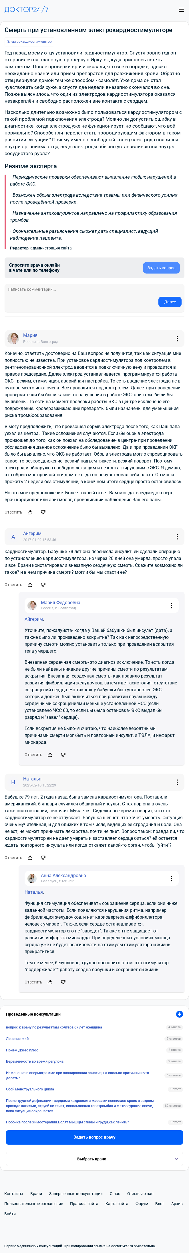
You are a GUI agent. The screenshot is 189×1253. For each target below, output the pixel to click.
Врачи (36, 1193)
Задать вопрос (161, 268)
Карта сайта (117, 1203)
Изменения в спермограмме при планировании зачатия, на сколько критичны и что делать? (77, 1075)
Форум (142, 1203)
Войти (10, 1213)
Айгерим (34, 619)
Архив (177, 1203)
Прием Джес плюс (22, 1050)
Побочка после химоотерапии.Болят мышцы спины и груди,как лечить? (67, 1122)
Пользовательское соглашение (33, 1203)
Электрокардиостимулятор (29, 42)
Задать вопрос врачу (94, 1137)
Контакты (13, 1193)
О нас (115, 1193)
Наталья (34, 892)
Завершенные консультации (76, 1193)
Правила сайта (84, 1203)
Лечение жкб (17, 1039)
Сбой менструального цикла (30, 1089)
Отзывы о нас (140, 1193)
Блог (159, 1203)
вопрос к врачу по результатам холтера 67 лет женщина (54, 1027)
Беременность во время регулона (34, 1061)
